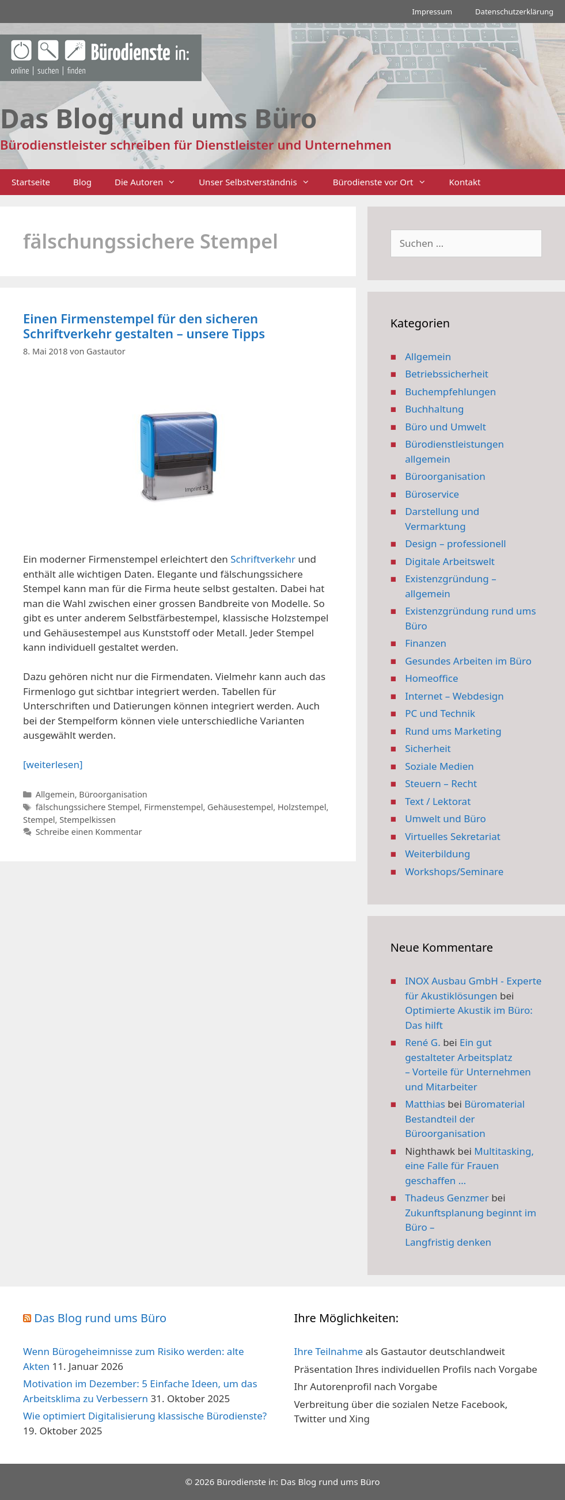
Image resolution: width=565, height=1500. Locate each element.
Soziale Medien (439, 766)
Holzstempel (302, 806)
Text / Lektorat (438, 801)
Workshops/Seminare (454, 871)
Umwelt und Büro (445, 818)
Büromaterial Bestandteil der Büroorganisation (465, 1118)
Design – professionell (455, 543)
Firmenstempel (173, 806)
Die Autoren (151, 182)
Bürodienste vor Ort (385, 182)
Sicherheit (428, 748)
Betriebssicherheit (446, 373)
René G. (423, 1042)
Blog (82, 182)
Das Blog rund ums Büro (100, 1318)
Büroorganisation (113, 794)
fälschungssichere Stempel (88, 806)
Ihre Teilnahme (328, 1351)
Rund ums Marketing (453, 731)
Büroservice (432, 494)
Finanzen (425, 643)
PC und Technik (440, 713)
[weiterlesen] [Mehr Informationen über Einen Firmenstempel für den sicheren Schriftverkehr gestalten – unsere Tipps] (52, 764)
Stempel (39, 819)
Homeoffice (431, 678)
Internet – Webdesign (454, 696)
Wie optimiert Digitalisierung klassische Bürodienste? (145, 1415)
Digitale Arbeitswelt (450, 561)
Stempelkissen (87, 819)
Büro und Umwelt (445, 426)
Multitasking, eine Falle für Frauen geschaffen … (469, 1165)
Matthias (425, 1103)
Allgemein (55, 794)
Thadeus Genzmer (447, 1197)
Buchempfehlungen (450, 391)
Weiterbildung (437, 853)
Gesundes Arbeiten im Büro (468, 660)
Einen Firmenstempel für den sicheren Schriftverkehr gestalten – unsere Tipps (144, 326)
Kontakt (465, 182)
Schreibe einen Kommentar (89, 831)
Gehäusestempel (240, 806)
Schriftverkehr (262, 559)
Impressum (432, 11)
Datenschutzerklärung (514, 11)
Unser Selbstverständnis (260, 182)
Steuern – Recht (441, 783)
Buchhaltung (434, 408)
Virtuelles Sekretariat (452, 836)
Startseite (31, 182)
